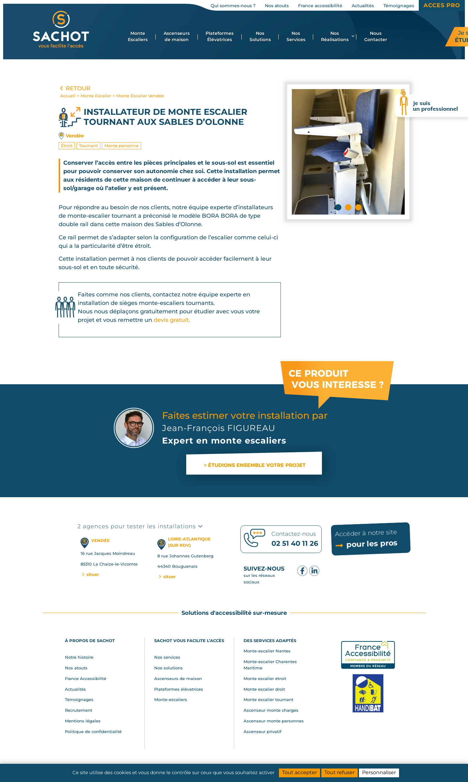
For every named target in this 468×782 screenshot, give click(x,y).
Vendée (75, 136)
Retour (74, 88)
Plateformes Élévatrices (220, 36)
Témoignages (79, 699)
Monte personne (121, 145)
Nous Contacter (375, 36)
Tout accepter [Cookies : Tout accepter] (299, 772)
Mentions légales (83, 720)
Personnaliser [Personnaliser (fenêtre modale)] (379, 772)
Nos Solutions (260, 36)
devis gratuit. (172, 320)
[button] (338, 207)
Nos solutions (168, 667)
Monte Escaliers (138, 36)
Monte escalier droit (264, 689)
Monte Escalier (96, 95)
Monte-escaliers (170, 699)
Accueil (68, 95)
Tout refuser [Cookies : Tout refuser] (339, 772)
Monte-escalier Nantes (267, 650)
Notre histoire (79, 657)
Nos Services (296, 36)
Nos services (167, 657)
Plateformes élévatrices (178, 689)
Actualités (75, 689)
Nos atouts (76, 667)
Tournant (88, 145)
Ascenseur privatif (262, 731)
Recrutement (78, 710)
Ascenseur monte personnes (274, 720)
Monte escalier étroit (265, 678)
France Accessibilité (85, 678)
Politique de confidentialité (93, 731)
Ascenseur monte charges (271, 710)
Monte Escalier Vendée (140, 95)
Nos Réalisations (338, 36)
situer (90, 574)
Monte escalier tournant (268, 699)
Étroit (66, 145)
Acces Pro (441, 5)
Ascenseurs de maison (177, 36)
